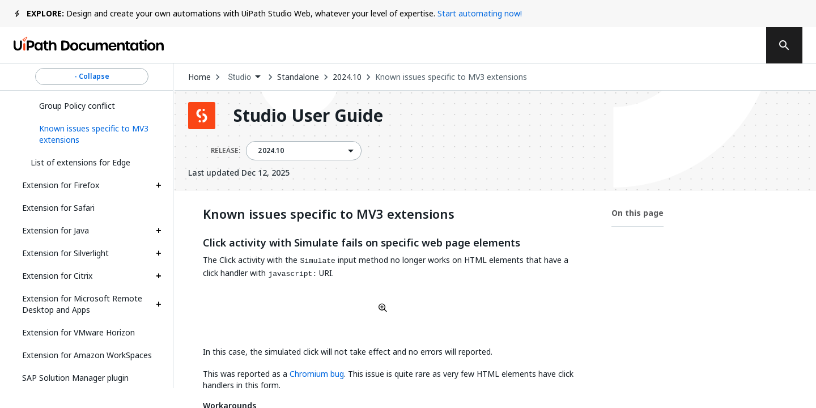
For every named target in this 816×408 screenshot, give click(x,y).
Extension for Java (55, 230)
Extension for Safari (58, 208)
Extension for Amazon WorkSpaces (87, 355)
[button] (96, 134)
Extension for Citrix (57, 276)
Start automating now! (479, 13)
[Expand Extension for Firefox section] (159, 185)
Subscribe (600, 45)
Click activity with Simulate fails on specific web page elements (361, 243)
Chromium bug (317, 374)
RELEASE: (225, 151)
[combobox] (244, 77)
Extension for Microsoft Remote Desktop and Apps (82, 304)
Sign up (726, 45)
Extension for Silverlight (65, 253)
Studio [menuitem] (239, 77)
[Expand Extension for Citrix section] (159, 276)
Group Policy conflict (77, 106)
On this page (637, 213)
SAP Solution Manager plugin (75, 378)
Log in (669, 45)
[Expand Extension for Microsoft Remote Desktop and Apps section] (159, 304)
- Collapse (92, 76)
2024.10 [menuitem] (271, 151)
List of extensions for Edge (80, 162)
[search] (784, 45)
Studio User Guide (308, 115)
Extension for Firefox (60, 185)
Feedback (520, 45)
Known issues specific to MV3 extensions (451, 77)
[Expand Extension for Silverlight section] (159, 253)
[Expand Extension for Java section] (159, 231)
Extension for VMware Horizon (78, 332)
